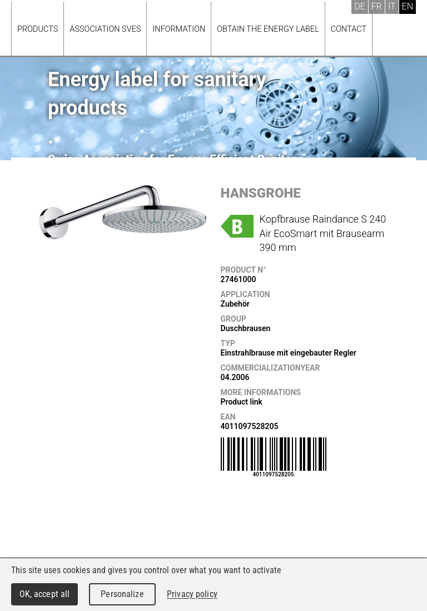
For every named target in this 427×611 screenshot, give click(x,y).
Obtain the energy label (268, 29)
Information (178, 29)
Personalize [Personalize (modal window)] (122, 594)
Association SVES (105, 29)
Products (37, 29)
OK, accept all (44, 594)
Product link (241, 401)
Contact (348, 29)
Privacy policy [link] (192, 594)
